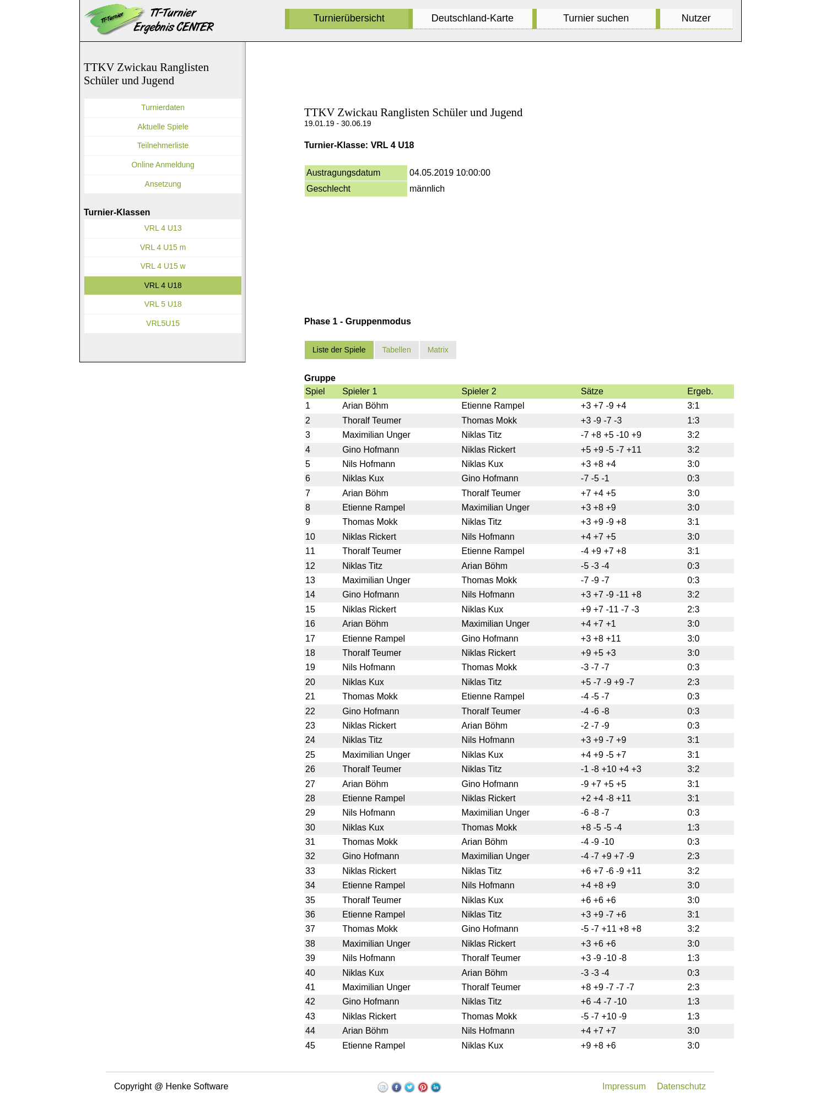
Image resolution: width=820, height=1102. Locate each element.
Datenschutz (681, 1086)
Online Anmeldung (162, 164)
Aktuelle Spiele (162, 126)
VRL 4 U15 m (163, 247)
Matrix (438, 349)
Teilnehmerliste (162, 145)
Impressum (624, 1086)
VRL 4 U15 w (163, 266)
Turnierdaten (163, 107)
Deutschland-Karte (472, 18)
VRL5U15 (163, 323)
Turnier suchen (596, 18)
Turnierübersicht (348, 18)
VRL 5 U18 (163, 304)
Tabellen (396, 349)
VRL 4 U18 (163, 285)
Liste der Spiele (339, 349)
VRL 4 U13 (163, 228)
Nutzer (696, 18)
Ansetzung (163, 184)
